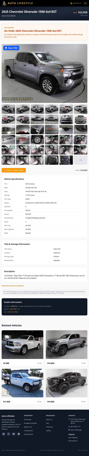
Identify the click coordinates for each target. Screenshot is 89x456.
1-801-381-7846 (12, 312)
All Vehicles (27, 419)
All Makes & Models (30, 423)
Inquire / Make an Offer (13, 170)
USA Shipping (73, 437)
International (72, 441)
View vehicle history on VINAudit (12, 286)
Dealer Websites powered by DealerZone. (13, 450)
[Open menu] (85, 3)
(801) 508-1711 (76, 3)
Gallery (48, 431)
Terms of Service (82, 450)
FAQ (47, 423)
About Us (49, 419)
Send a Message (75, 430)
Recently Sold (28, 434)
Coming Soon (28, 431)
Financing (49, 427)
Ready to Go (28, 427)
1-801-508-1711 (14, 309)
